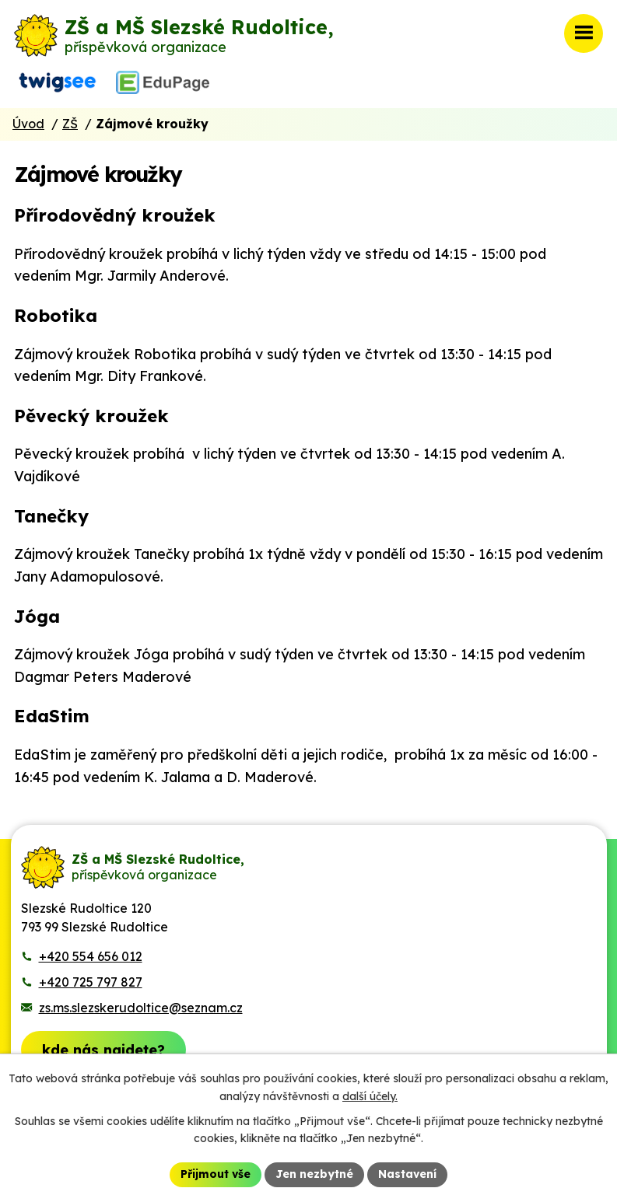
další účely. (370, 1096)
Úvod (28, 123)
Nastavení (407, 1174)
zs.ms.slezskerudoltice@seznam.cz (141, 1007)
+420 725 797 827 (90, 982)
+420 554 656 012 (90, 956)
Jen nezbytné (314, 1174)
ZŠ (70, 123)
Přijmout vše (216, 1174)
